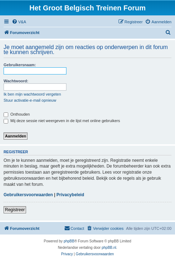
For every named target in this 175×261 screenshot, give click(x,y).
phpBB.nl (109, 248)
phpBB (69, 241)
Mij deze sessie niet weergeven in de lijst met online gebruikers (62, 121)
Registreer (15, 209)
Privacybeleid (70, 194)
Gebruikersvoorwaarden (28, 194)
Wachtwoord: (16, 81)
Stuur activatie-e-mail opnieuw (30, 100)
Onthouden (17, 114)
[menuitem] (19, 22)
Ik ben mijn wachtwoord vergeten (32, 94)
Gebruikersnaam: (20, 65)
